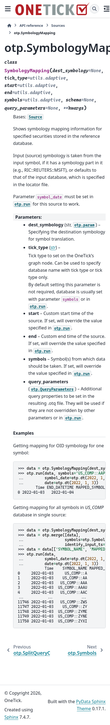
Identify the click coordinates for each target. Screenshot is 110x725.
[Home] (9, 25)
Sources (58, 25)
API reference (31, 25)
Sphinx (11, 717)
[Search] (94, 8)
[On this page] (106, 8)
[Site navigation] (7, 8)
